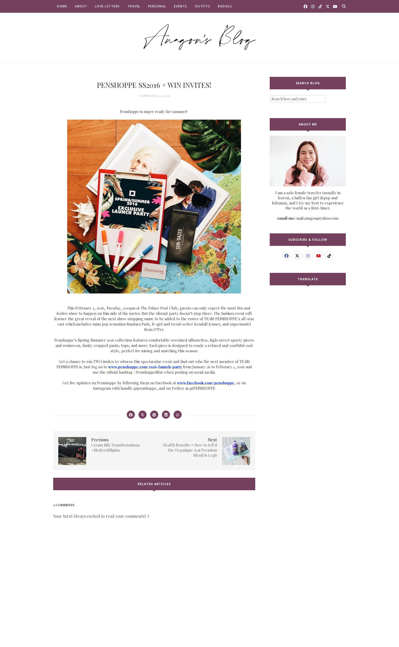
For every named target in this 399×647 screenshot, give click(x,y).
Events (180, 6)
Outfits (202, 6)
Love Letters (107, 6)
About (81, 6)
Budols (225, 6)
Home (62, 6)
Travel (133, 6)
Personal (157, 6)
